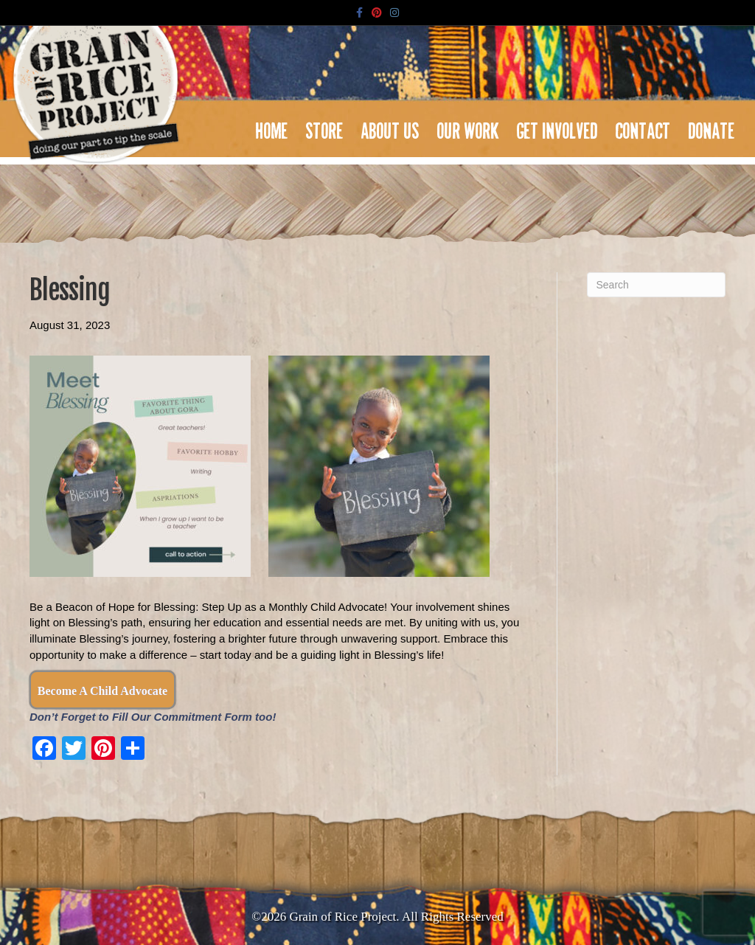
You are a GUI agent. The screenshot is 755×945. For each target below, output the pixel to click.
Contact (643, 127)
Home (272, 127)
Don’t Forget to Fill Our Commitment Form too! (152, 716)
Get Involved (557, 127)
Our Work (468, 127)
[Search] (656, 284)
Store (325, 127)
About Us (390, 127)
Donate (712, 127)
